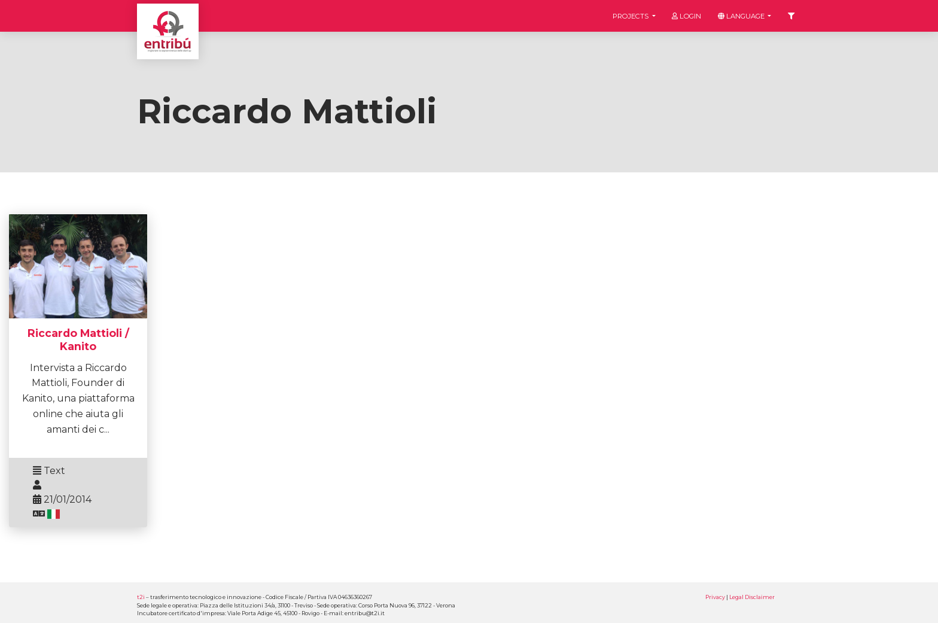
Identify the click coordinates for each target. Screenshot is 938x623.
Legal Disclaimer (752, 597)
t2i (141, 597)
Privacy (715, 597)
